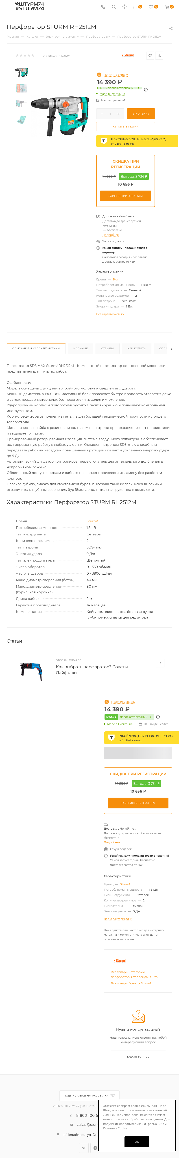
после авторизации (119, 88)
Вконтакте (84, 1148)
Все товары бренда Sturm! (131, 983)
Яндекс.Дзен (95, 1148)
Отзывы (107, 348)
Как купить (136, 348)
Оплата (165, 348)
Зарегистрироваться (126, 196)
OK (137, 1141)
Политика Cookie (115, 1128)
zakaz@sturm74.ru (93, 1124)
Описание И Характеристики (36, 348)
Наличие (80, 348)
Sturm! (117, 279)
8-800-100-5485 (90, 1115)
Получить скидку (116, 74)
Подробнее (111, 235)
